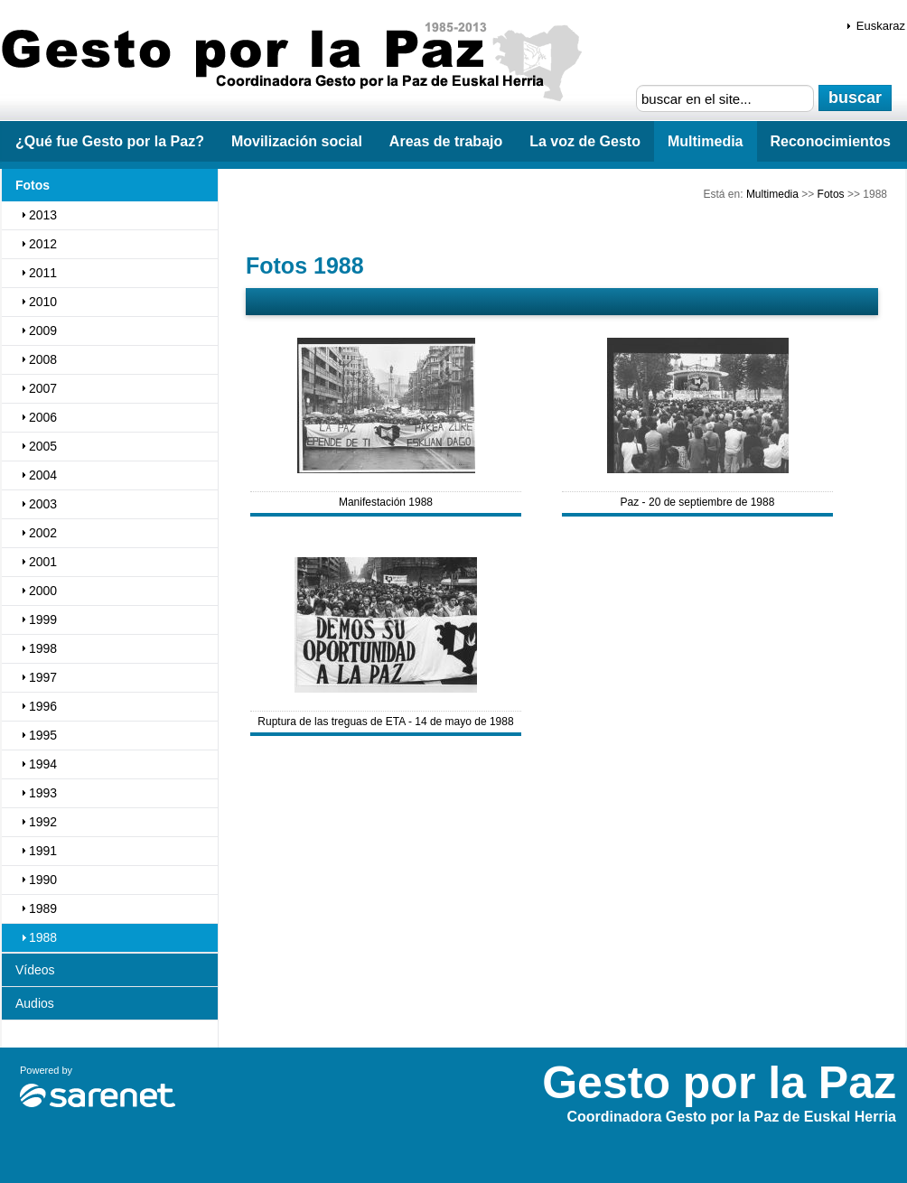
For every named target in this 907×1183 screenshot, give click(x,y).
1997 (43, 677)
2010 (43, 301)
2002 (43, 533)
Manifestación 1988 (386, 502)
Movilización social (296, 141)
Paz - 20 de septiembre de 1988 (698, 502)
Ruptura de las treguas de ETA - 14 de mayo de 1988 (385, 721)
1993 (43, 793)
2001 (43, 561)
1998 (43, 648)
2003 (43, 504)
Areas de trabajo (445, 141)
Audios (34, 1003)
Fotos (831, 194)
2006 (43, 417)
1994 (43, 764)
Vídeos (35, 970)
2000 (43, 590)
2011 (43, 272)
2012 (43, 244)
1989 (43, 908)
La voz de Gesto (585, 141)
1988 (43, 937)
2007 (43, 388)
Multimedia (705, 141)
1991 (43, 850)
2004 (43, 475)
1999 (43, 619)
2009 (43, 330)
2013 (43, 215)
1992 (43, 822)
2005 (43, 446)
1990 (43, 879)
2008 (43, 359)
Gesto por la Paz (298, 63)
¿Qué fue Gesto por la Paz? (109, 141)
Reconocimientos (831, 141)
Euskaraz (880, 26)
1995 (43, 735)
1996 (43, 706)
